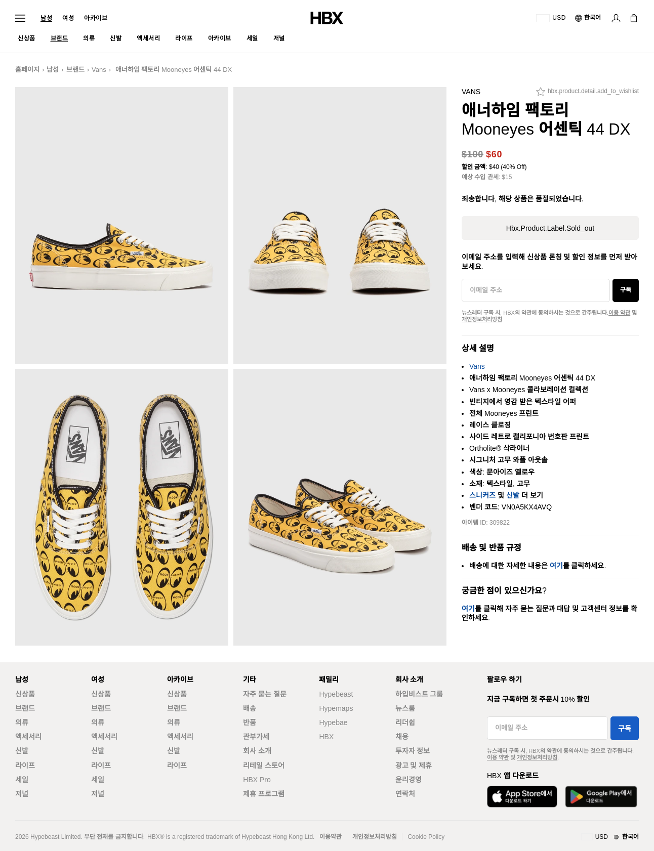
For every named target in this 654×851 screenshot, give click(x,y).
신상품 (25, 694)
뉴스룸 (405, 708)
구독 (625, 289)
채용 (401, 737)
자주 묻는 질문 (265, 694)
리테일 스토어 (263, 765)
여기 (556, 566)
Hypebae (333, 722)
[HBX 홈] (327, 17)
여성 (68, 18)
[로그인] (616, 18)
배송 (249, 708)
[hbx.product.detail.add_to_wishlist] (587, 94)
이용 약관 (619, 313)
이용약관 (330, 836)
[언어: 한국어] (588, 18)
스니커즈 (482, 495)
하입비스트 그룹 (419, 694)
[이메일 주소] (536, 290)
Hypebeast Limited (55, 836)
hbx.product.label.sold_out (550, 228)
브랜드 (75, 69)
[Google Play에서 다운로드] (601, 796)
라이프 (25, 765)
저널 (21, 794)
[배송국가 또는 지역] (551, 18)
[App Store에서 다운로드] (522, 796)
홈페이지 (27, 69)
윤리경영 (408, 780)
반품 (249, 722)
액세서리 (28, 737)
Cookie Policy (425, 836)
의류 (21, 722)
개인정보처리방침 (482, 319)
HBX (326, 737)
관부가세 (256, 737)
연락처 (405, 794)
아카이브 (95, 18)
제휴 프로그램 (263, 794)
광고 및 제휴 (413, 765)
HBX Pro (256, 780)
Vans (99, 69)
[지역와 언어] (610, 837)
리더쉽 (405, 722)
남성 (46, 18)
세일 (21, 780)
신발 (512, 495)
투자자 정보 (412, 751)
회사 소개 (257, 751)
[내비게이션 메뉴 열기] (20, 18)
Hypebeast (336, 694)
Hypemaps (336, 708)
